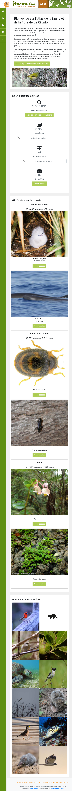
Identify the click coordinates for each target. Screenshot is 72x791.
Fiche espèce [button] (39, 266)
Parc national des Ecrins (57, 788)
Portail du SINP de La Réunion (38, 782)
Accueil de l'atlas (21, 782)
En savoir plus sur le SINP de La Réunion (31, 64)
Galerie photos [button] (39, 184)
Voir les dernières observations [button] (39, 115)
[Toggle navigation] (5, 4)
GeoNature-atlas (34, 788)
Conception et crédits (56, 782)
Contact (66, 782)
